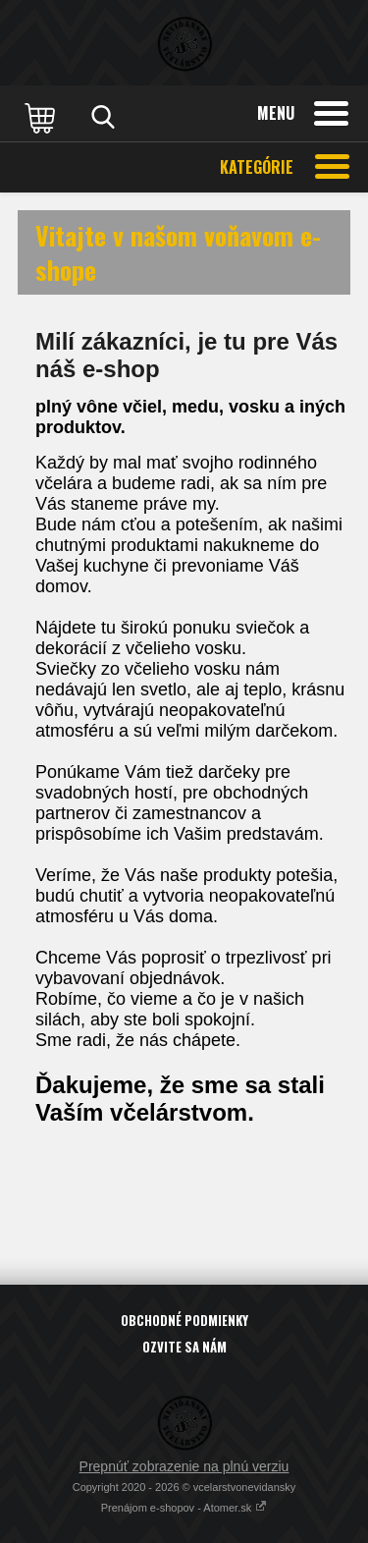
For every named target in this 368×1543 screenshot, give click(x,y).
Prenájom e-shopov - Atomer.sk (184, 1508)
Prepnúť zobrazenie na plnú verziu (184, 1466)
